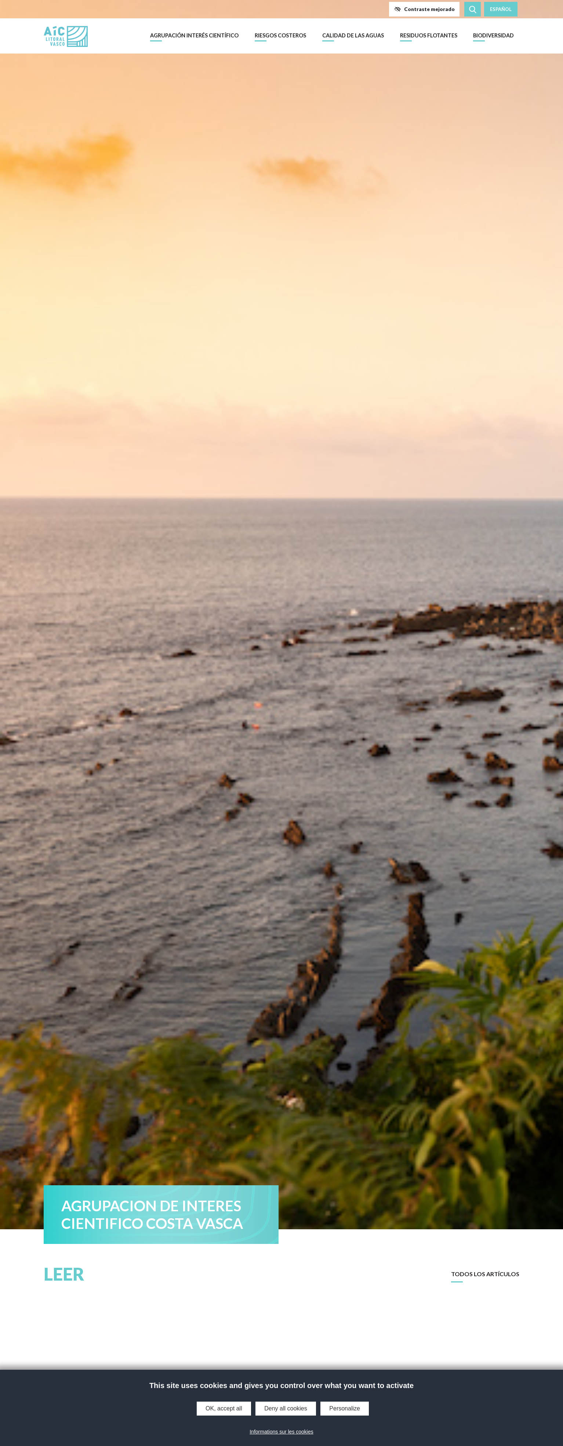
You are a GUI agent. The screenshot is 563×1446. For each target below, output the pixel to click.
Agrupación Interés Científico (194, 35)
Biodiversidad (493, 35)
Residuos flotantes (428, 35)
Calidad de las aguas (353, 35)
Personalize (344, 1408)
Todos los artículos (485, 1273)
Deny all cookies (285, 1408)
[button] (424, 9)
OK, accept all (224, 1408)
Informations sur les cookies (281, 1432)
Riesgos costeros (280, 35)
